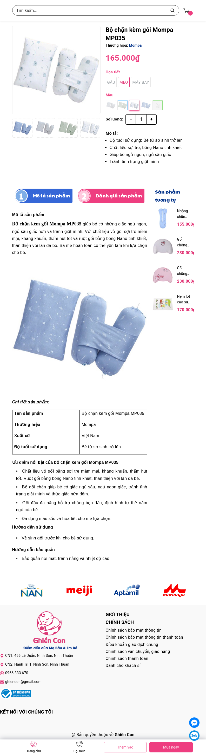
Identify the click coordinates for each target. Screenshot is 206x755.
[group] (56, 70)
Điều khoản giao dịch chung (132, 644)
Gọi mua (79, 751)
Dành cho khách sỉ (123, 665)
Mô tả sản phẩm (51, 196)
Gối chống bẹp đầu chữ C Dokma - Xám (184, 242)
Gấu (111, 82)
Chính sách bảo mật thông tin (134, 630)
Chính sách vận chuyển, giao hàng (138, 651)
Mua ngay (171, 747)
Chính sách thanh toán (127, 658)
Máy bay (140, 82)
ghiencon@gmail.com (23, 682)
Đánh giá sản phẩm (119, 196)
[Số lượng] (141, 119)
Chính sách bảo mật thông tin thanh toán (144, 637)
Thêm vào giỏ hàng (125, 748)
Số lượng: (114, 119)
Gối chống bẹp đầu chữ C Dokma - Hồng (184, 271)
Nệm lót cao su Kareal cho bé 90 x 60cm (183, 299)
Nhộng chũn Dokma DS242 (183, 214)
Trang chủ (33, 751)
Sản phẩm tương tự (167, 195)
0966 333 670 (16, 673)
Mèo (123, 82)
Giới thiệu (118, 614)
